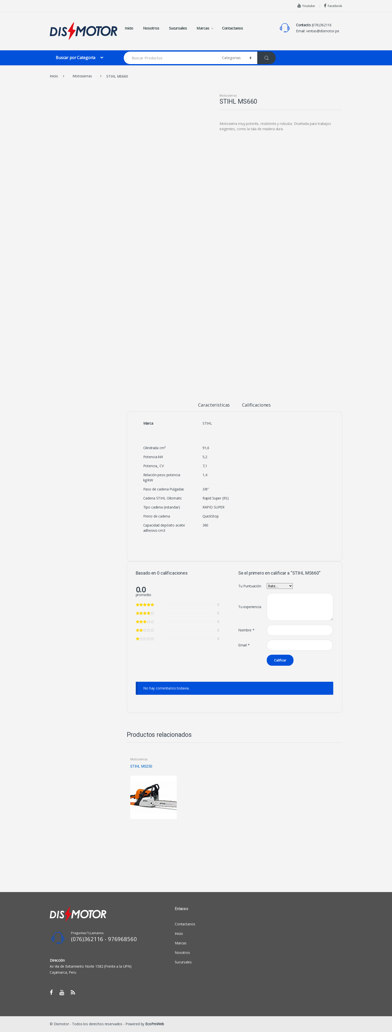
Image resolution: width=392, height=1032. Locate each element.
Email (244, 645)
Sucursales (178, 28)
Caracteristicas (214, 405)
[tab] (214, 407)
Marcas (202, 28)
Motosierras (82, 76)
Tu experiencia (249, 606)
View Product (172, 824)
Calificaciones (256, 405)
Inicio (129, 28)
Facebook (333, 6)
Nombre (246, 630)
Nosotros (151, 28)
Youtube (306, 6)
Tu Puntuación (249, 586)
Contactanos (232, 28)
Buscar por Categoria (76, 57)
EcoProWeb (154, 1023)
